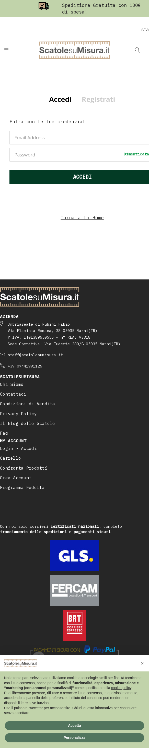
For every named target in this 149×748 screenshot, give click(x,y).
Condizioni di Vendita (27, 404)
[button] (142, 663)
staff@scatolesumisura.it (35, 354)
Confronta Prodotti (23, 468)
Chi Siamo (12, 384)
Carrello (10, 458)
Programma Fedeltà (22, 487)
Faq (4, 433)
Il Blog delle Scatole (27, 423)
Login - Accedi (18, 448)
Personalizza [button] (74, 737)
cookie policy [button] (121, 688)
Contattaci (13, 394)
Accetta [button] (74, 726)
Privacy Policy (18, 413)
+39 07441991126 (25, 366)
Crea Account (15, 478)
